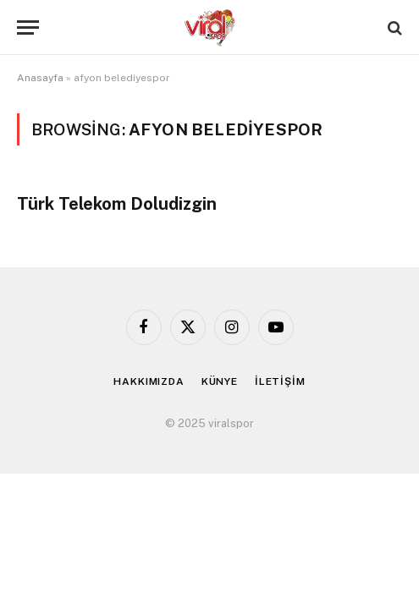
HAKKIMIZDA (148, 381)
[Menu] (28, 27)
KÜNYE (219, 381)
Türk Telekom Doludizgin (117, 204)
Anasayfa (40, 78)
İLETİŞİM (280, 381)
